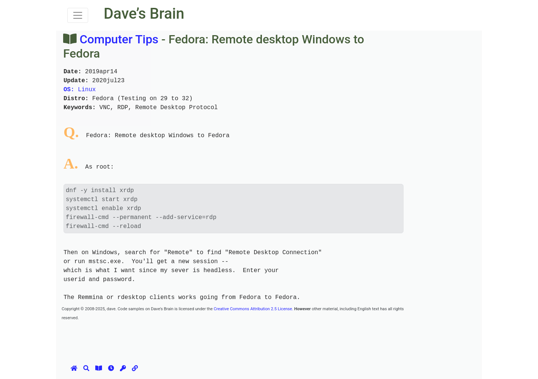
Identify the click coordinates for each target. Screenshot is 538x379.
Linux (80, 89)
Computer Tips (119, 39)
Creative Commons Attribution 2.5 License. (253, 308)
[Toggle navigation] (77, 15)
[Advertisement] (198, 338)
